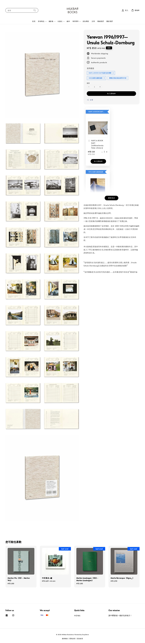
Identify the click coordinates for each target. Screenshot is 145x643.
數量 (88, 83)
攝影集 (51, 21)
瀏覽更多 (111, 198)
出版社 (60, 21)
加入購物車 (111, 93)
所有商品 (41, 21)
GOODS (75, 21)
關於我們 (109, 21)
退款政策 (80, 639)
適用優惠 (90, 68)
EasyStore (85, 634)
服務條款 (65, 639)
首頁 (33, 21)
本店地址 (77, 616)
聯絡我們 (100, 21)
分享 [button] (90, 100)
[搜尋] (34, 10)
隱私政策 (72, 639)
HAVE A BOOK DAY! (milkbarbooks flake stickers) (96, 144)
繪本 (68, 21)
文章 (93, 21)
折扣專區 (86, 21)
